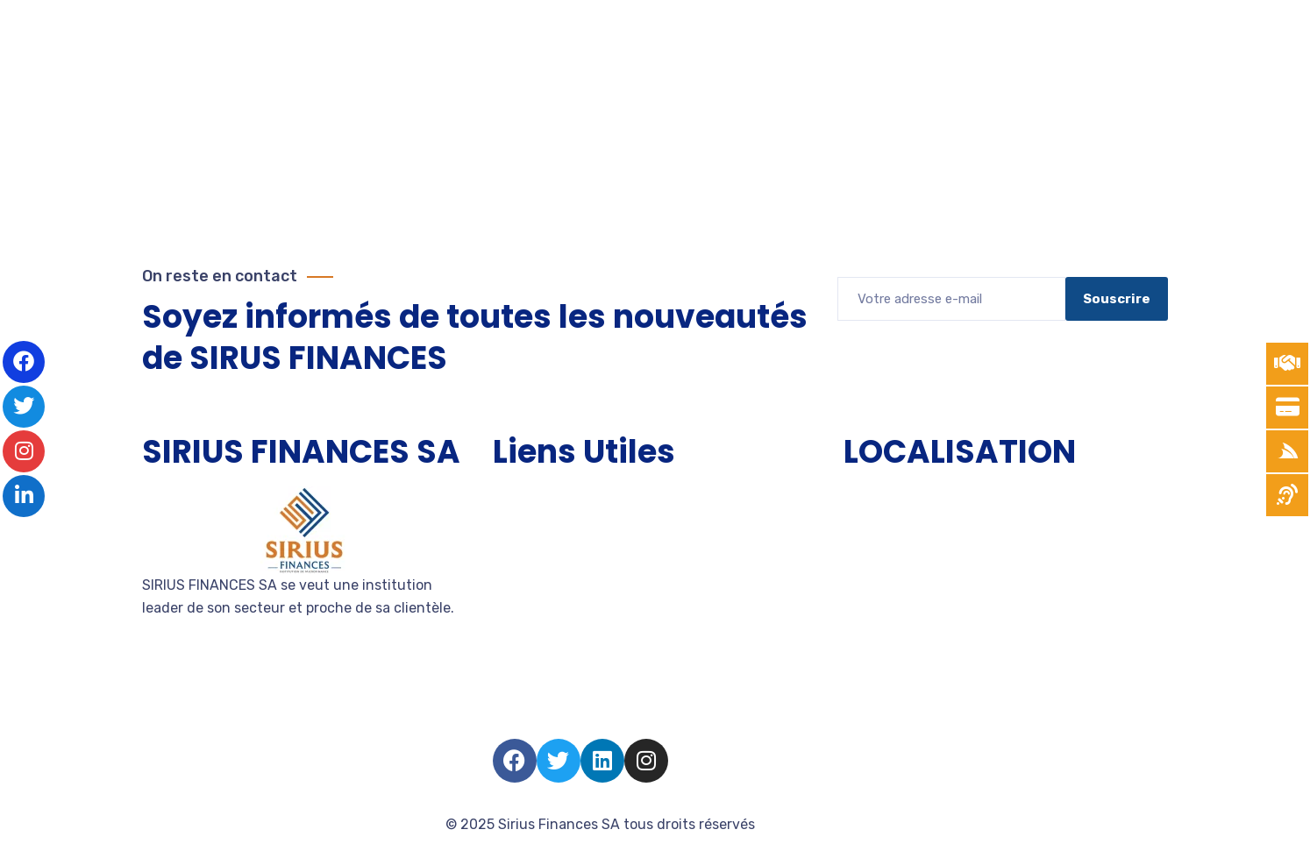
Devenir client (539, 623)
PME (506, 560)
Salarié (515, 686)
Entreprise (526, 592)
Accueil (517, 497)
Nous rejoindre (541, 655)
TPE (505, 529)
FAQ (506, 718)
